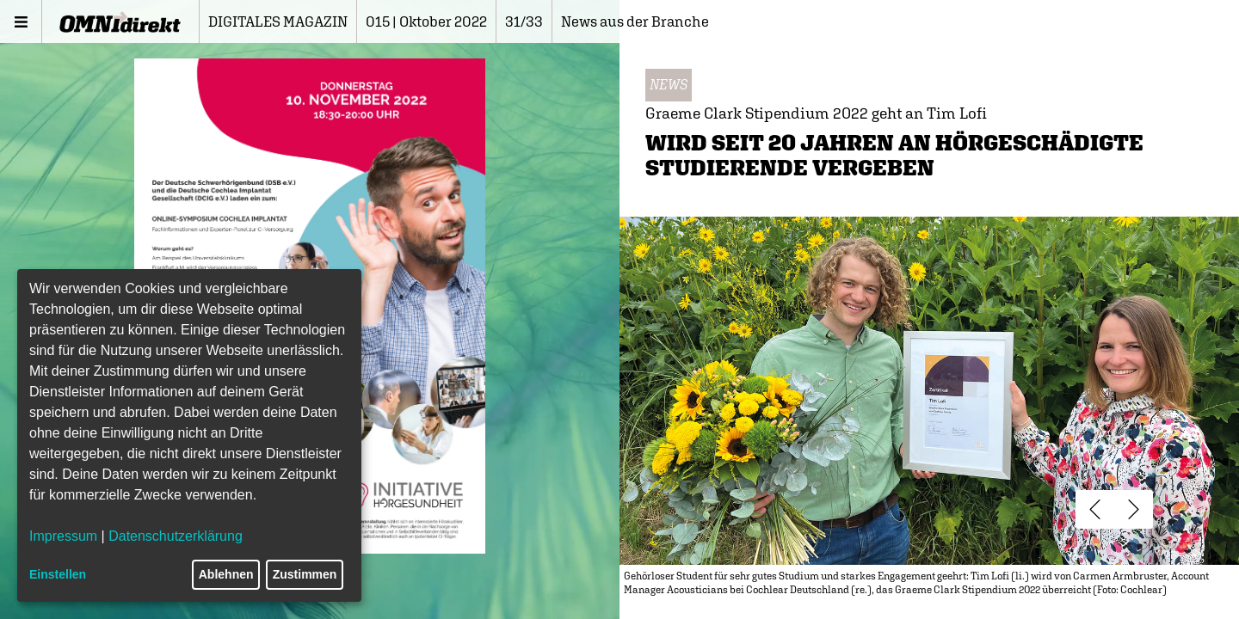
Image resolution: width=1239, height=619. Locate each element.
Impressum (63, 536)
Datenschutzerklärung (175, 536)
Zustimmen (305, 574)
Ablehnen (226, 574)
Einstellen (57, 574)
